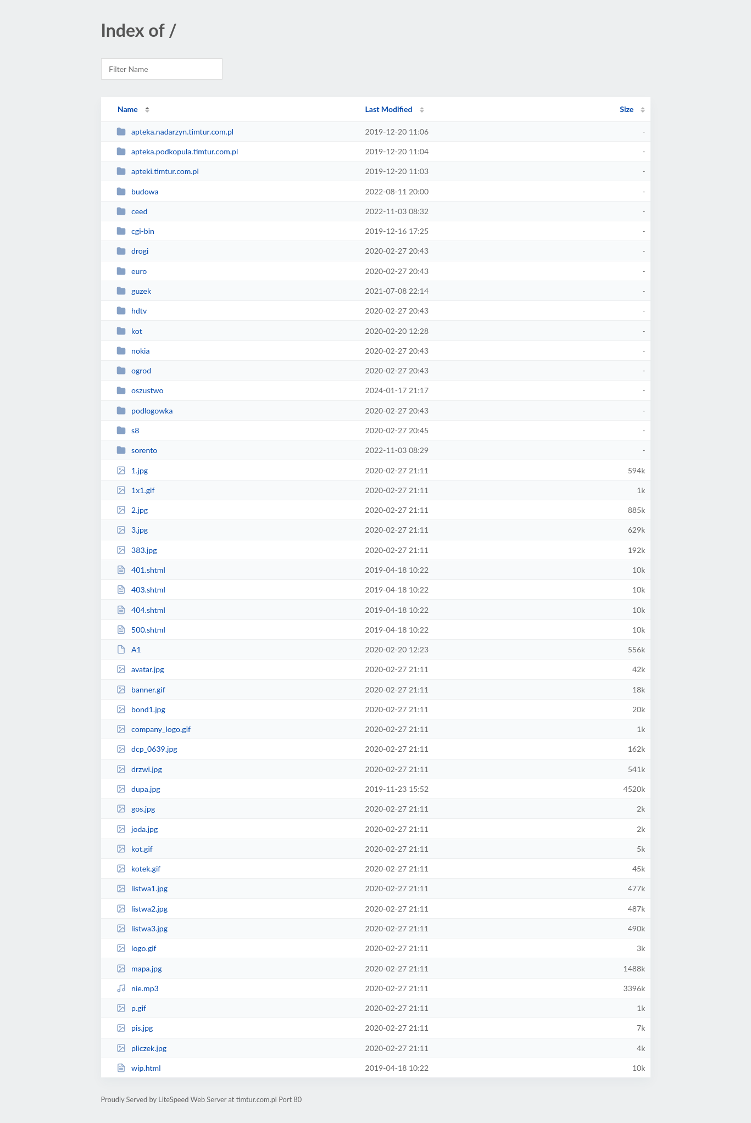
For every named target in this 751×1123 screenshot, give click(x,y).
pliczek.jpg (141, 1048)
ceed (132, 211)
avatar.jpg (140, 669)
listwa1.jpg (142, 888)
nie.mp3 (137, 988)
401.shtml (140, 569)
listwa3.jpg (142, 928)
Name (128, 109)
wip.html (138, 1067)
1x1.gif (135, 490)
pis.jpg (134, 1027)
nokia (133, 350)
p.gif (131, 1008)
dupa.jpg (138, 789)
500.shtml (140, 629)
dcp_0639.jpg (146, 748)
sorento (137, 450)
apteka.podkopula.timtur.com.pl (177, 151)
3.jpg (132, 529)
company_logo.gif (153, 729)
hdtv (131, 310)
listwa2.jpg (142, 908)
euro (131, 271)
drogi (132, 250)
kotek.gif (138, 868)
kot (129, 331)
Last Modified (389, 109)
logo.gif (136, 948)
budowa (137, 191)
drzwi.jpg (139, 769)
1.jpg (132, 470)
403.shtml (140, 589)
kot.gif (134, 848)
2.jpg (132, 510)
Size (626, 109)
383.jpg (136, 550)
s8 (128, 430)
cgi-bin (135, 231)
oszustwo (140, 390)
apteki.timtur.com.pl (157, 171)
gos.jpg (135, 808)
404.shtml (140, 609)
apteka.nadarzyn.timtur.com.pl (174, 131)
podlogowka (144, 410)
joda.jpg (137, 829)
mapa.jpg (139, 968)
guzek (133, 290)
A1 (128, 649)
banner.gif (140, 689)
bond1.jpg (140, 709)
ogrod (133, 370)
